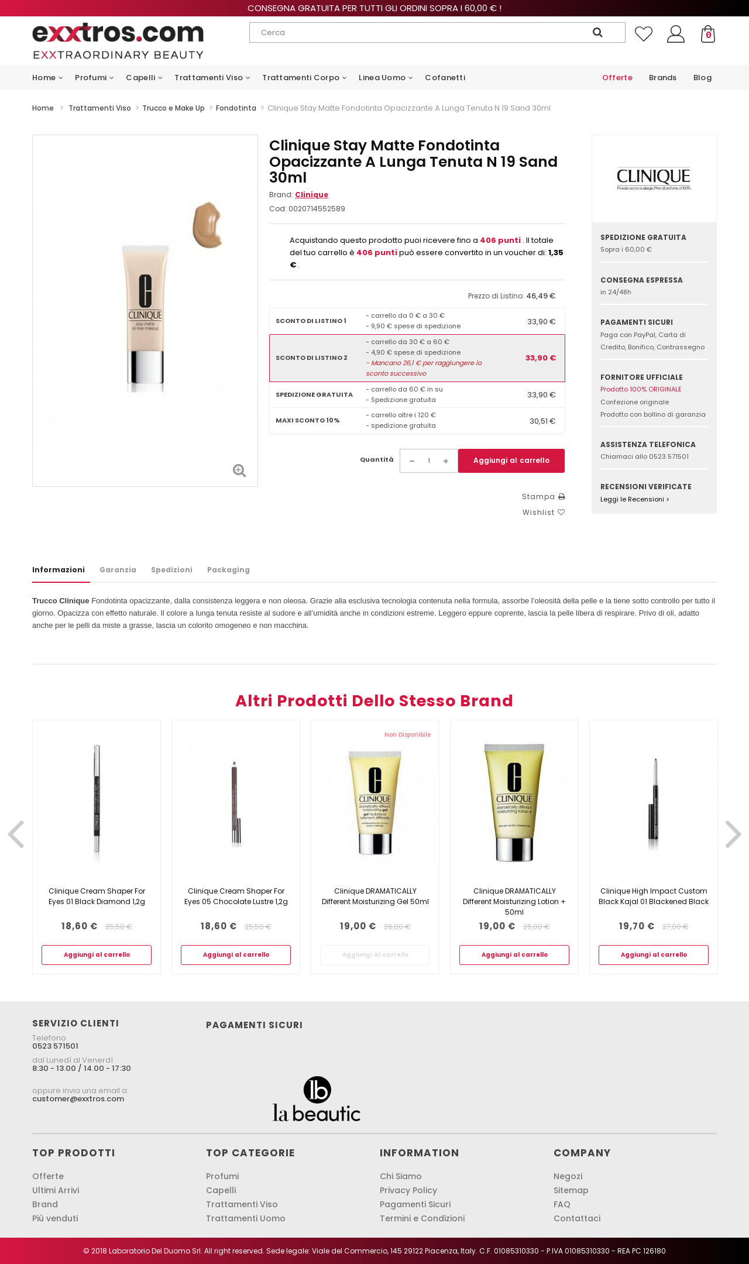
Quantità (377, 459)
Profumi (222, 1176)
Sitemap (571, 1190)
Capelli (221, 1190)
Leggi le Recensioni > (634, 499)
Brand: (298, 195)
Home (43, 108)
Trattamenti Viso (242, 1204)
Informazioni (58, 570)
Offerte (48, 1176)
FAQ (562, 1204)
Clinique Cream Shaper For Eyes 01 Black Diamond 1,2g (97, 896)
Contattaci (577, 1218)
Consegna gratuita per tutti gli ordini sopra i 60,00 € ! (374, 8)
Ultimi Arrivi (55, 1190)
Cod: (278, 209)
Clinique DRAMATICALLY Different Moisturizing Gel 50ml (375, 896)
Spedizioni (172, 570)
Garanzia (117, 570)
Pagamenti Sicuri (415, 1204)
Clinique (311, 195)
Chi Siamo (401, 1176)
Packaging (228, 570)
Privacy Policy (408, 1190)
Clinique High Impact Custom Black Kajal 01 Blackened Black (654, 896)
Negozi (568, 1176)
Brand (45, 1204)
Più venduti (55, 1218)
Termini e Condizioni (422, 1218)
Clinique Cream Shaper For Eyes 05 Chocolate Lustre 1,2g (236, 896)
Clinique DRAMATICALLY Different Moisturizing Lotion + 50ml (514, 901)
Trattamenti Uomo (246, 1218)
